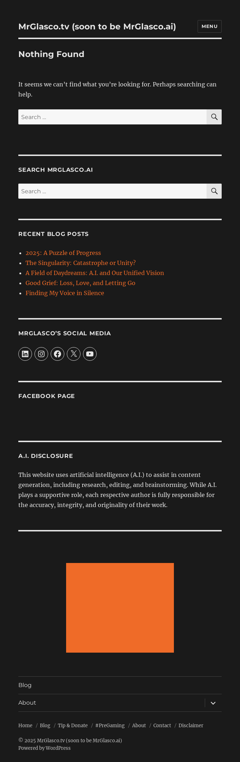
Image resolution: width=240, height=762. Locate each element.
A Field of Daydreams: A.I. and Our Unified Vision (95, 272)
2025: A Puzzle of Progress (63, 252)
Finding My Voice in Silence (65, 293)
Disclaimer (191, 726)
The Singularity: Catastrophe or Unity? (81, 262)
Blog (25, 685)
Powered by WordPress (44, 748)
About (27, 702)
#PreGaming (110, 726)
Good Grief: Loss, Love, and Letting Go (80, 283)
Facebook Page (46, 396)
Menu (209, 26)
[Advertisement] (121, 608)
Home (25, 726)
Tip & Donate (73, 726)
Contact (162, 726)
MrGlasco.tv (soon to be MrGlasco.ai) (97, 27)
